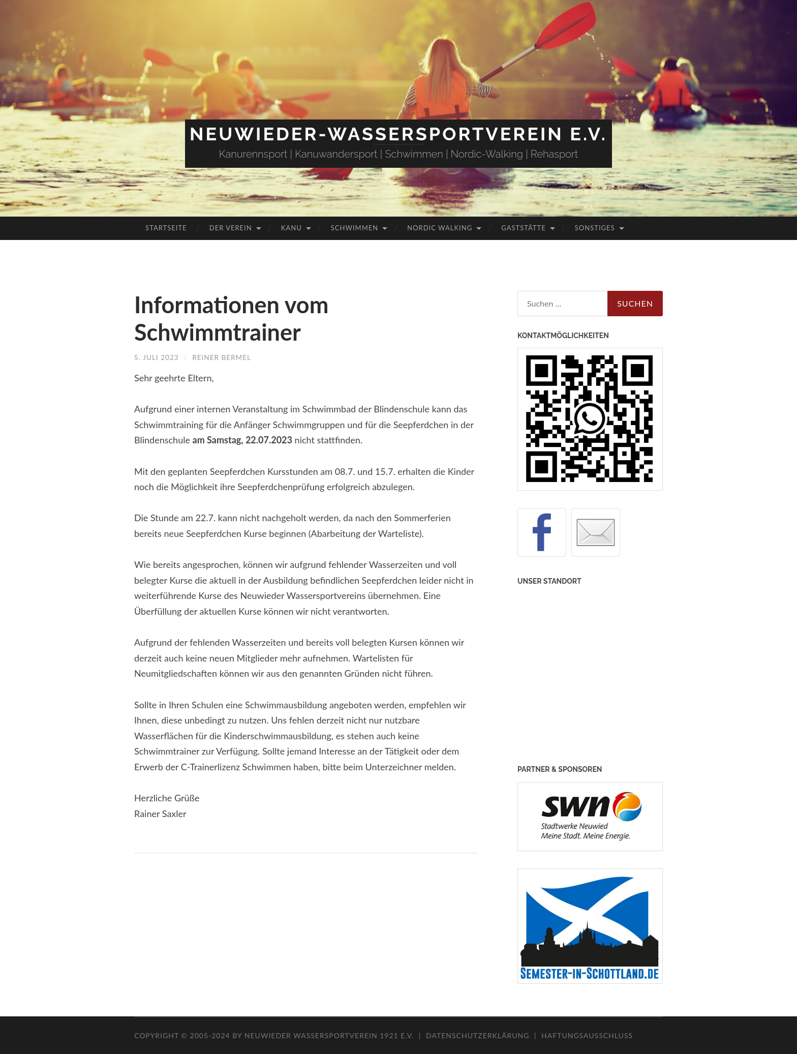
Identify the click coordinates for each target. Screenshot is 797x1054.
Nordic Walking (439, 228)
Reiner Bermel (224, 357)
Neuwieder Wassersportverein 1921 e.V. (330, 1035)
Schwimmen (354, 228)
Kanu (291, 228)
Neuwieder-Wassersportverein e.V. (398, 133)
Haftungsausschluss (587, 1035)
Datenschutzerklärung (477, 1035)
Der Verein (230, 228)
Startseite (166, 228)
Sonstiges (595, 228)
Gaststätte (523, 228)
